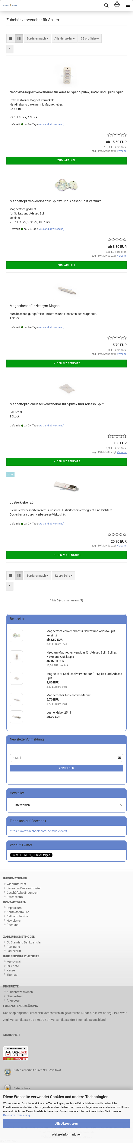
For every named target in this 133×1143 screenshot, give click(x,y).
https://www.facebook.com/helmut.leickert (38, 831)
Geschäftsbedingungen (22, 892)
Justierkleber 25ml (23, 502)
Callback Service (17, 916)
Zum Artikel (66, 160)
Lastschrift (14, 951)
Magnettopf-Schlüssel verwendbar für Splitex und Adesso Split (57, 404)
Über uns (12, 925)
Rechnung (13, 946)
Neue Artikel (14, 996)
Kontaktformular (18, 912)
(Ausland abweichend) (51, 124)
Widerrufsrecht (16, 884)
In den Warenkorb (66, 363)
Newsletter (14, 920)
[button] (10, 38)
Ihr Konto (13, 966)
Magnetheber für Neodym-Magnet (35, 306)
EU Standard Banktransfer (24, 942)
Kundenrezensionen (20, 992)
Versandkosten (20, 1019)
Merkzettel (13, 962)
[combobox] (37, 38)
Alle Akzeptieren (66, 1123)
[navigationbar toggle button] (127, 5)
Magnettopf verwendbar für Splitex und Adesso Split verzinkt (55, 201)
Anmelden (66, 768)
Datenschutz (15, 897)
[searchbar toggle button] (106, 5)
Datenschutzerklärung (16, 1115)
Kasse (11, 970)
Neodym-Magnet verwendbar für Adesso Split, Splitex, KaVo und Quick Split (66, 92)
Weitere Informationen (66, 1134)
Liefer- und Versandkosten (24, 888)
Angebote (13, 1000)
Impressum (14, 907)
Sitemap (12, 974)
